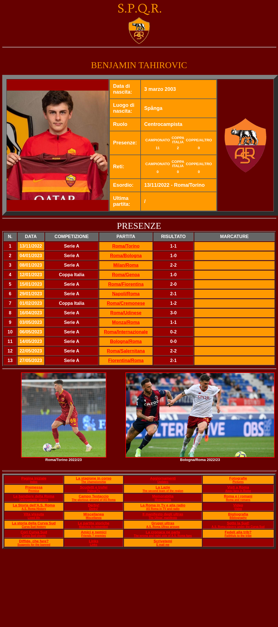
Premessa (33, 487)
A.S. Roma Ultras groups (163, 526)
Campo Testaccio (94, 496)
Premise (33, 490)
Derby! (93, 505)
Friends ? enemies (93, 535)
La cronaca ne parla (163, 532)
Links (93, 541)
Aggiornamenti (163, 478)
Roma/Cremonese (126, 303)
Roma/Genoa (126, 274)
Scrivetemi (163, 541)
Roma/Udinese (125, 312)
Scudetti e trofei (93, 487)
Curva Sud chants (34, 535)
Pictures (238, 481)
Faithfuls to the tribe (238, 535)
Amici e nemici (93, 532)
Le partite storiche (93, 523)
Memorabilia (163, 496)
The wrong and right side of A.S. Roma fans (163, 535)
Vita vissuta (34, 514)
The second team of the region (163, 490)
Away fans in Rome (238, 490)
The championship (93, 481)
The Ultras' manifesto (163, 517)
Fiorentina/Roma (126, 360)
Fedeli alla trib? (238, 532)
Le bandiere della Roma (33, 496)
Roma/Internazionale (126, 331)
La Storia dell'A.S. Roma (34, 505)
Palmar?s (93, 490)
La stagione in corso (93, 478)
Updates (162, 481)
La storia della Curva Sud (34, 523)
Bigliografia (238, 514)
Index (33, 481)
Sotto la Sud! (238, 523)
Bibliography (238, 517)
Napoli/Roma (126, 293)
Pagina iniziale (34, 478)
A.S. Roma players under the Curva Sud (238, 526)
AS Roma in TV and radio (163, 508)
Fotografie (238, 478)
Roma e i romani (238, 496)
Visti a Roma (238, 487)
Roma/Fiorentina (126, 284)
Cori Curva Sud (33, 532)
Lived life (34, 517)
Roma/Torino (125, 246)
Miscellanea (93, 514)
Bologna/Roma (126, 341)
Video (238, 505)
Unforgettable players (33, 499)
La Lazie (163, 487)
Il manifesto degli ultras (163, 514)
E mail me (162, 544)
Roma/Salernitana (126, 351)
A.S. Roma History (34, 508)
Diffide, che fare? (34, 541)
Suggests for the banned (33, 544)
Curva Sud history (34, 526)
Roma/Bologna (126, 255)
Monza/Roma (126, 322)
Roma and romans (238, 499)
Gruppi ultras (162, 523)
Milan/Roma (126, 265)
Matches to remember (93, 526)
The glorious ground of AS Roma (94, 499)
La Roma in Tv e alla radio (162, 505)
